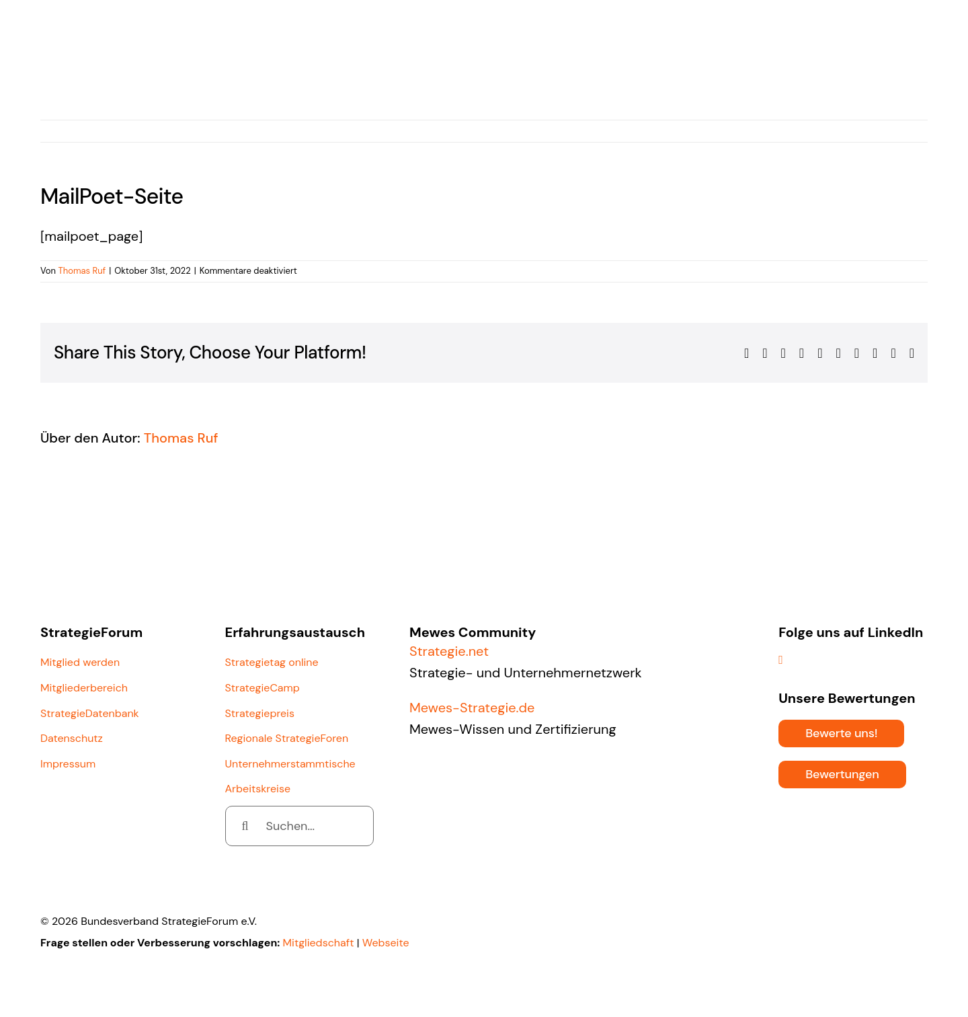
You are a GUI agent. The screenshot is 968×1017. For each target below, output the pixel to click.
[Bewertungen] (841, 774)
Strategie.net (449, 651)
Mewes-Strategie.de (471, 707)
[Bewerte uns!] (841, 733)
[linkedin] (780, 660)
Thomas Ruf (82, 270)
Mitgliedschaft (318, 943)
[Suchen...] (299, 826)
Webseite (385, 943)
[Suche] (245, 826)
